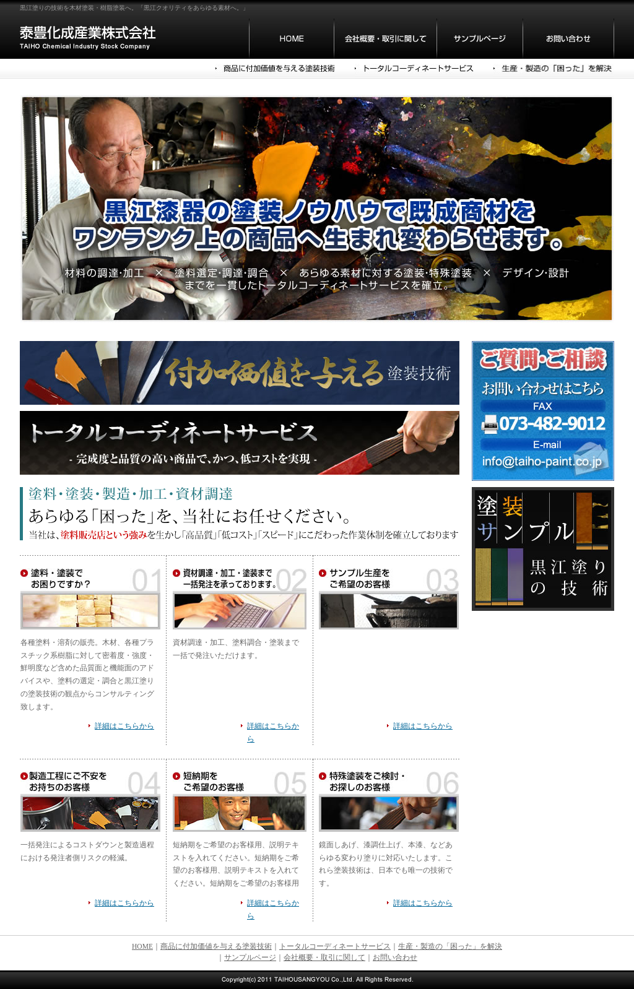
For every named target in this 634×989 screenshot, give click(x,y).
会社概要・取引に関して (324, 957)
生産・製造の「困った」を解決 (450, 946)
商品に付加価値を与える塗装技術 (216, 946)
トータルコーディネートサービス (335, 946)
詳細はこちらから (124, 726)
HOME (142, 946)
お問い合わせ (395, 957)
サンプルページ (250, 957)
